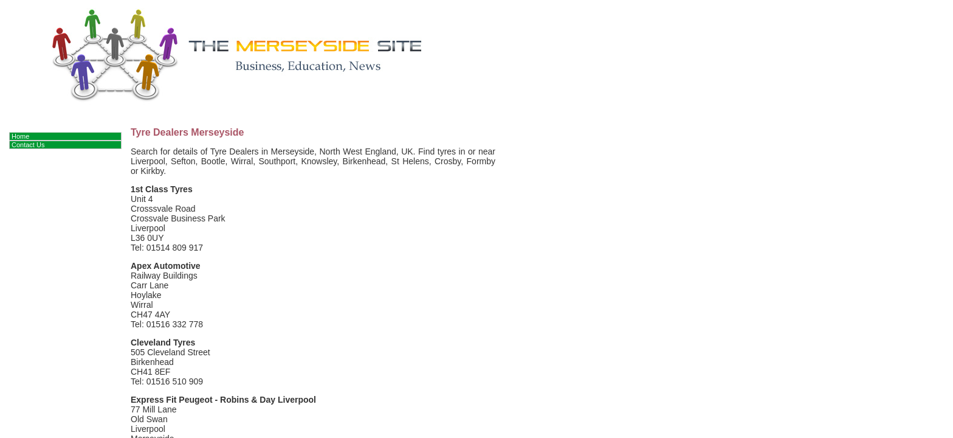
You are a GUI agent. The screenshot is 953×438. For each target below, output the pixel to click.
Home (20, 136)
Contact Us (28, 144)
